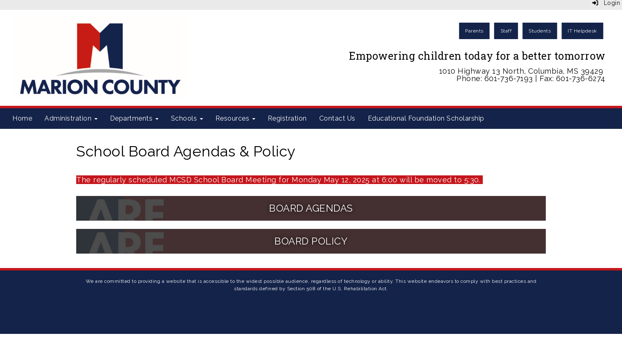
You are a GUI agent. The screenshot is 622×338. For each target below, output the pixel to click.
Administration (71, 118)
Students (539, 31)
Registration (287, 118)
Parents (474, 31)
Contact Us (337, 118)
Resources (235, 118)
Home (22, 118)
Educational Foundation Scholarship (426, 118)
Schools (187, 118)
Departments (134, 118)
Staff (506, 31)
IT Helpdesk (582, 31)
